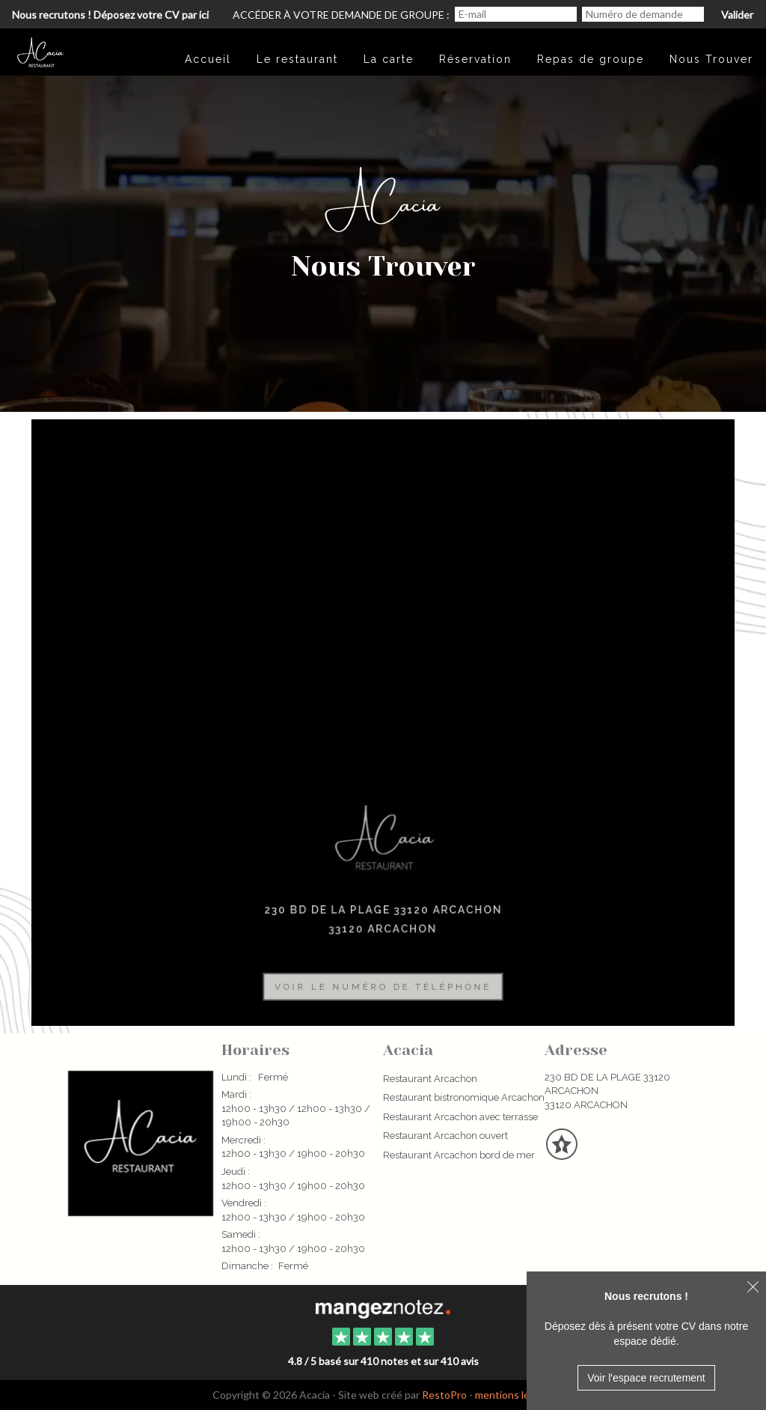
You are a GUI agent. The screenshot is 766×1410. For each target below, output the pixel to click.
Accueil (208, 59)
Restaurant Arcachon (430, 1078)
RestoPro (444, 1394)
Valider (737, 14)
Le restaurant (297, 59)
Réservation (475, 59)
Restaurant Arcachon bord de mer (459, 1155)
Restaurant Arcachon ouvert (445, 1135)
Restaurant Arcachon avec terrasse (460, 1116)
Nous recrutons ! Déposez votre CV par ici (110, 14)
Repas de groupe (590, 59)
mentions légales (514, 1394)
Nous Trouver (711, 59)
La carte (389, 59)
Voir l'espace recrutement (646, 1378)
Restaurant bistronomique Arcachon (464, 1097)
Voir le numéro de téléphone (383, 981)
